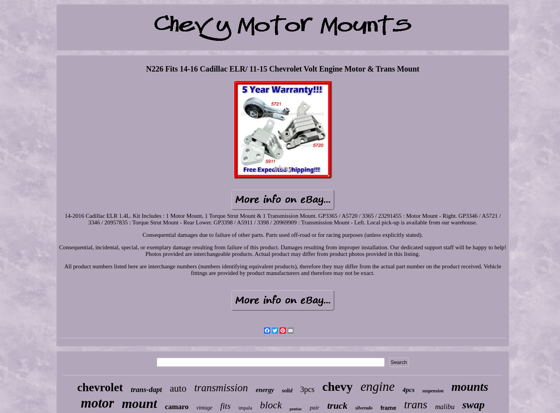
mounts (470, 387)
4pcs (408, 390)
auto (178, 388)
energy (265, 390)
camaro (177, 406)
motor (97, 403)
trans (415, 404)
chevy (337, 387)
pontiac (296, 409)
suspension (433, 391)
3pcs (307, 389)
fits (225, 406)
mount (139, 403)
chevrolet (100, 387)
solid (287, 391)
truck (337, 406)
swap (473, 405)
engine (377, 387)
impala (245, 408)
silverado (364, 408)
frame (388, 407)
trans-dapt (146, 389)
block (271, 405)
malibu (445, 407)
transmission (221, 388)
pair (314, 407)
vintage (204, 408)
